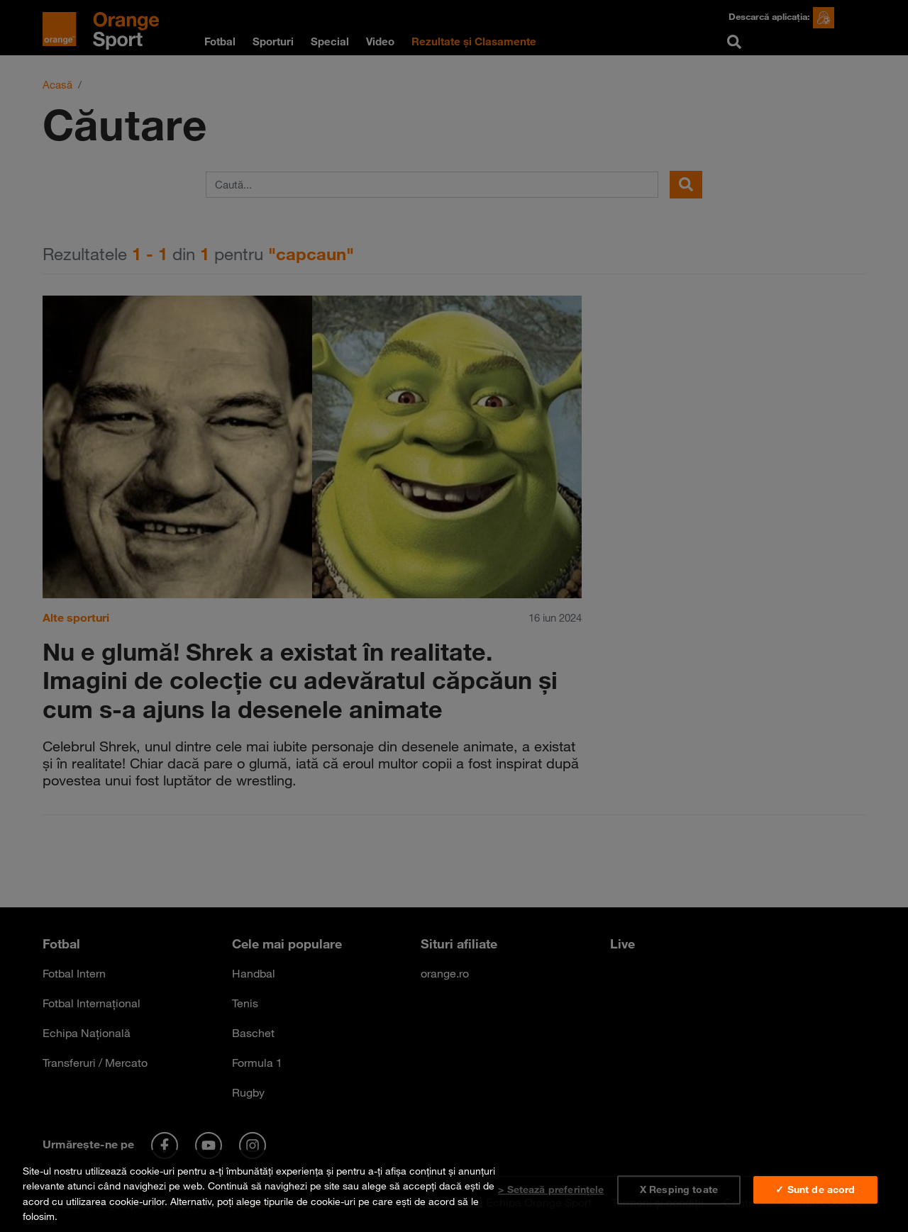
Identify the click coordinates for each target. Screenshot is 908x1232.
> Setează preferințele (551, 1189)
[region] (454, 1191)
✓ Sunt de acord (815, 1189)
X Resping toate (679, 1189)
